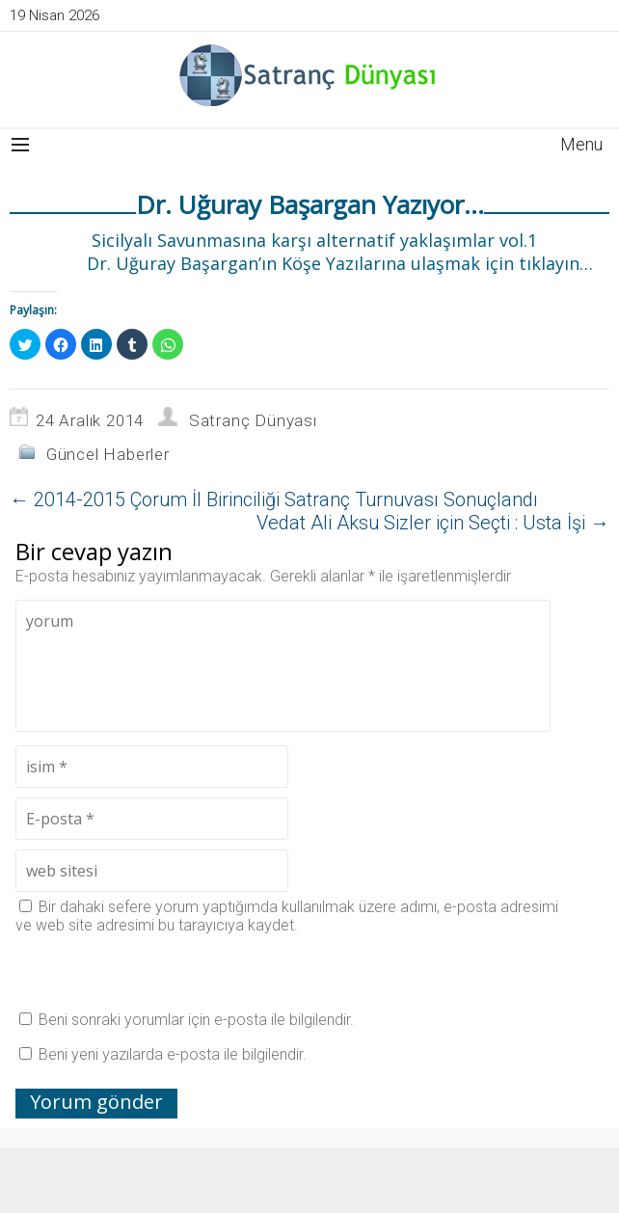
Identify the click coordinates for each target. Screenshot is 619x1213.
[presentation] (162, 972)
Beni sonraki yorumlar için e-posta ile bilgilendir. (196, 1020)
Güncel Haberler (108, 454)
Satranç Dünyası (253, 420)
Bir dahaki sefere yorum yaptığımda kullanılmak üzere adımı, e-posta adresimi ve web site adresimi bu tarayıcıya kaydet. (286, 916)
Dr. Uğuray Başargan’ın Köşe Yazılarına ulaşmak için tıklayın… (337, 263)
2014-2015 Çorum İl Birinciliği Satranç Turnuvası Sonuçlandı (274, 499)
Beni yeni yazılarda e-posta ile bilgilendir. (173, 1054)
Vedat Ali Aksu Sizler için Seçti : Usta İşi (432, 522)
